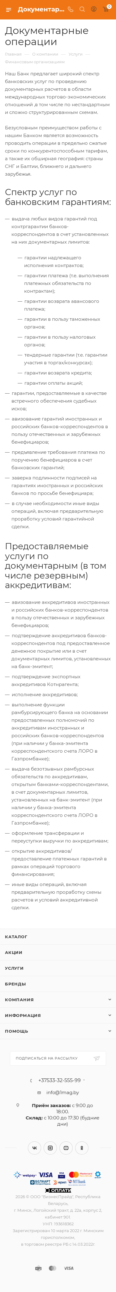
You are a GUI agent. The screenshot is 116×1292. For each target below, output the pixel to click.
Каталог (16, 936)
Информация (23, 1015)
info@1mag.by (62, 1092)
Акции (14, 952)
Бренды (15, 983)
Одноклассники (81, 1148)
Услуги (14, 968)
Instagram (50, 1148)
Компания (19, 999)
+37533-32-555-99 (59, 1080)
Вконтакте (34, 1148)
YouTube (66, 1148)
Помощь (16, 1031)
